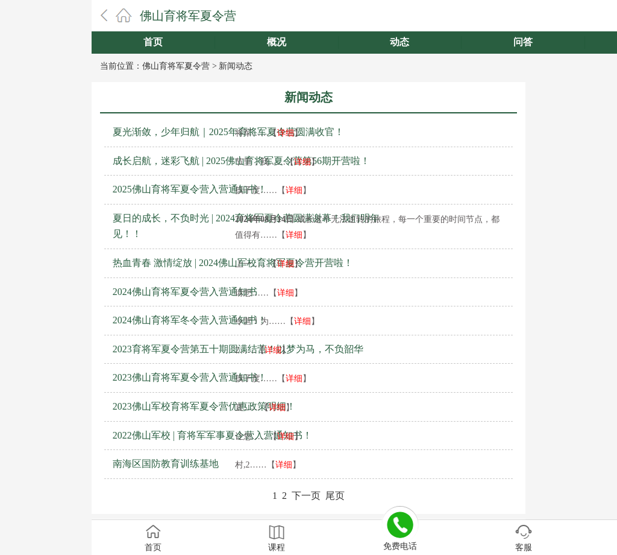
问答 (523, 42)
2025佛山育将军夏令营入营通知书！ (190, 189)
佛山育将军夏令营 (188, 15)
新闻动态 (235, 66)
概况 (276, 42)
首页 (153, 42)
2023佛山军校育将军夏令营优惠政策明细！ (204, 406)
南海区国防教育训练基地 (166, 463)
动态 (399, 42)
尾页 (335, 495)
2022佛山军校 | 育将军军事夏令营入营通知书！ (212, 435)
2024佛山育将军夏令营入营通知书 (185, 292)
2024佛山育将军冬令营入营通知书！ (190, 320)
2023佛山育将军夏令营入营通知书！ (190, 377)
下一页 (306, 495)
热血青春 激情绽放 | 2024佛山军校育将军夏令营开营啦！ (233, 263)
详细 (285, 133)
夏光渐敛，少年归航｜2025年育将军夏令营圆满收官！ (228, 132)
